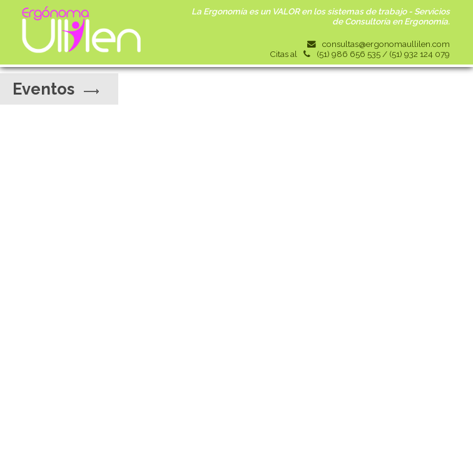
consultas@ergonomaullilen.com (386, 44)
